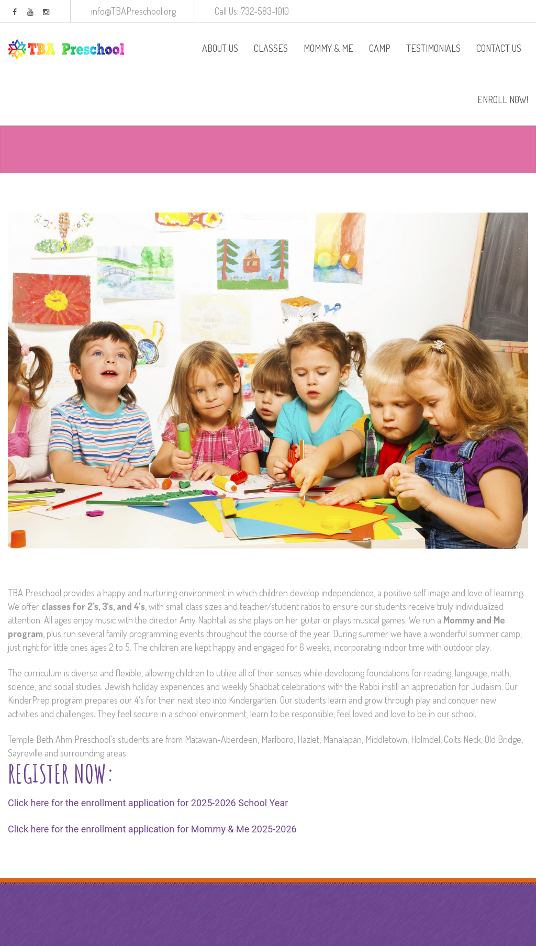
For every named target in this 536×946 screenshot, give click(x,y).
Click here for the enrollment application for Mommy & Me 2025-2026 (152, 828)
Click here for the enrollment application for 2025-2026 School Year (148, 802)
